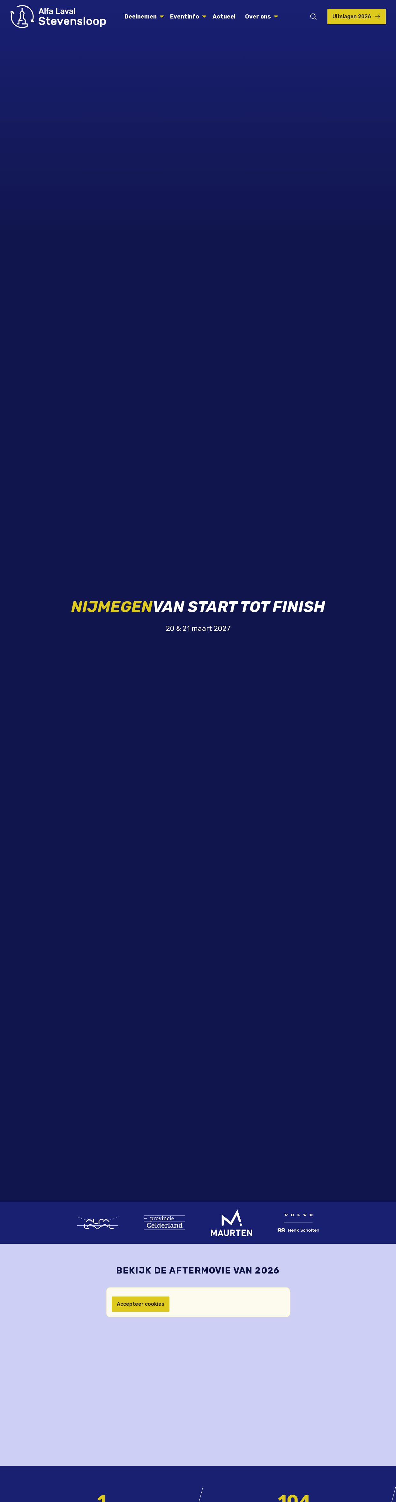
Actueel (224, 16)
